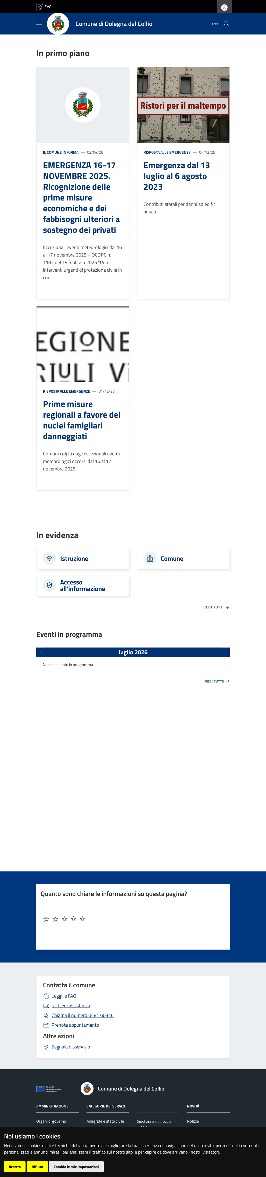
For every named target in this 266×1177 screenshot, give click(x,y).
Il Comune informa (60, 152)
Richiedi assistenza (71, 1005)
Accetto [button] (15, 1166)
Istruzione (74, 558)
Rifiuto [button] (37, 1166)
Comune (172, 558)
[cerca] (226, 23)
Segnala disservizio (71, 1046)
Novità (193, 1106)
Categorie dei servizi (106, 1106)
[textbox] (131, 919)
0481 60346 (83, 1015)
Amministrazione (52, 1106)
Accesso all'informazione (82, 585)
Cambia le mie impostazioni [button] (76, 1166)
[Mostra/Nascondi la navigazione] (39, 23)
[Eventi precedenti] (40, 652)
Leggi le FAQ (64, 995)
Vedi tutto (217, 681)
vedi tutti (216, 607)
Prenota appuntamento (75, 1025)
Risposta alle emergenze (166, 152)
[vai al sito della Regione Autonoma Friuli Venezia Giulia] (44, 6)
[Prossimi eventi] (225, 652)
